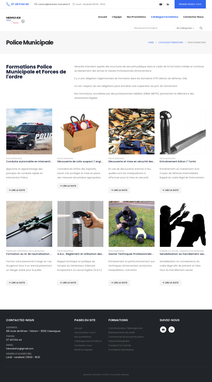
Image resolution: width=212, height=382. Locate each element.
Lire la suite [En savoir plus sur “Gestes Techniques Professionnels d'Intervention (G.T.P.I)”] (120, 282)
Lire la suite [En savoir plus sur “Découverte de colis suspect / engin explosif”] (69, 185)
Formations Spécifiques (121, 349)
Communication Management (192, 251)
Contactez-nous (193, 17)
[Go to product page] (29, 131)
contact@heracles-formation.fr (52, 4)
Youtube (163, 329)
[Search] (201, 28)
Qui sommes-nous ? (85, 332)
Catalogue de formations (88, 341)
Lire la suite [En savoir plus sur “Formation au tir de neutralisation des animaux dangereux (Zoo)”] (18, 282)
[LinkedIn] (168, 4)
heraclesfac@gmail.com (20, 348)
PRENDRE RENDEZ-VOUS (190, 4)
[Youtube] (161, 4)
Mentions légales (83, 349)
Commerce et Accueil (169, 251)
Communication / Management (125, 328)
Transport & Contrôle (119, 345)
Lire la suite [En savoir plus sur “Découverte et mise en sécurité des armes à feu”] (120, 190)
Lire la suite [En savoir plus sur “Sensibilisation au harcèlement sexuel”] (172, 282)
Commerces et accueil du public (126, 336)
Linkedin (171, 329)
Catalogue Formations (164, 17)
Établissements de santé (121, 332)
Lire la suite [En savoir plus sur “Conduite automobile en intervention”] (18, 190)
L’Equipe (117, 17)
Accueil (102, 17)
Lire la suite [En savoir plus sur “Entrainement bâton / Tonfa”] (172, 190)
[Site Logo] (16, 20)
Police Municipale (14, 158)
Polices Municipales (119, 341)
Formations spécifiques (17, 251)
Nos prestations (136, 17)
